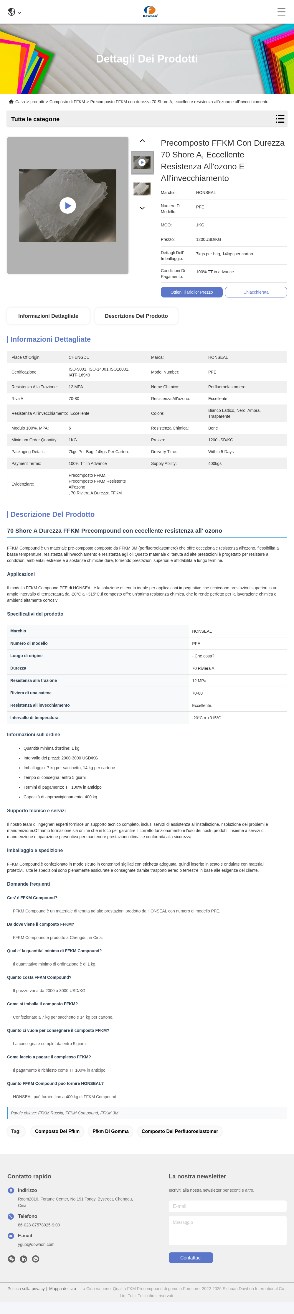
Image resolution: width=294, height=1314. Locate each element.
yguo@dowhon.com (36, 1244)
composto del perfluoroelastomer (180, 1131)
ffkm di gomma (111, 1131)
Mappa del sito (62, 1288)
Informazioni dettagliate (48, 316)
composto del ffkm (57, 1131)
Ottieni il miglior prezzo (193, 292)
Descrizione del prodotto (136, 316)
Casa (20, 101)
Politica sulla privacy (26, 1288)
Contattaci (190, 1257)
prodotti (37, 101)
